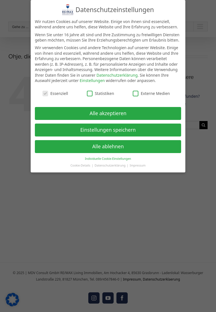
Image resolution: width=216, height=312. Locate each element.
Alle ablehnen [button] (108, 146)
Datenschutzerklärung (117, 75)
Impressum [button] (137, 165)
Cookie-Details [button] (80, 165)
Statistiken (100, 93)
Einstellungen (92, 80)
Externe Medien (151, 93)
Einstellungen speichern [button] (108, 129)
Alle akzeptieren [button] (108, 113)
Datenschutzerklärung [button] (110, 165)
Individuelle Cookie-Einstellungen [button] (108, 159)
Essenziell (55, 93)
